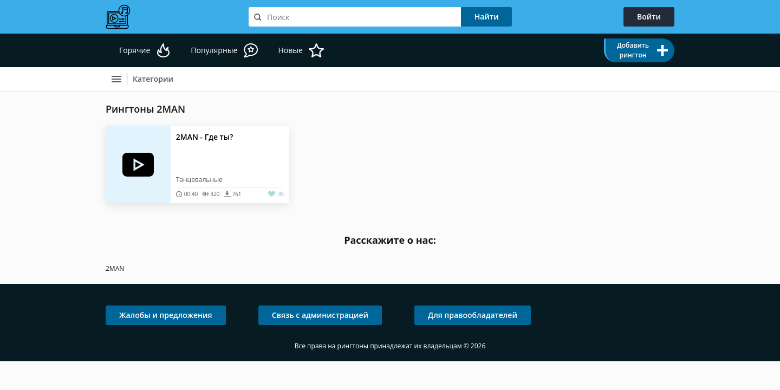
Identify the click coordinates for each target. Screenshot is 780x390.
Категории (153, 79)
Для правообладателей (472, 315)
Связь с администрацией (320, 315)
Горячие (134, 50)
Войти (649, 16)
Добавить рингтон (633, 50)
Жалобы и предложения (165, 315)
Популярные (214, 50)
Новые (290, 50)
